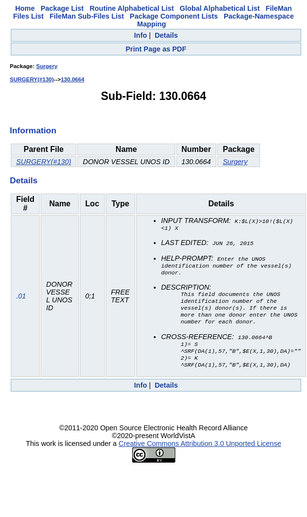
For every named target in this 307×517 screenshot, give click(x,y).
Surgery (47, 66)
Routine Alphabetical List (132, 8)
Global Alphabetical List (220, 8)
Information (33, 130)
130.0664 (72, 79)
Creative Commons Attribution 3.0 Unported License (199, 453)
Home (25, 8)
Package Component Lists (174, 16)
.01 (21, 301)
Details (166, 35)
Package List (62, 8)
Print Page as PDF (156, 49)
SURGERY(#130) (32, 79)
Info (140, 35)
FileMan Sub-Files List (86, 16)
